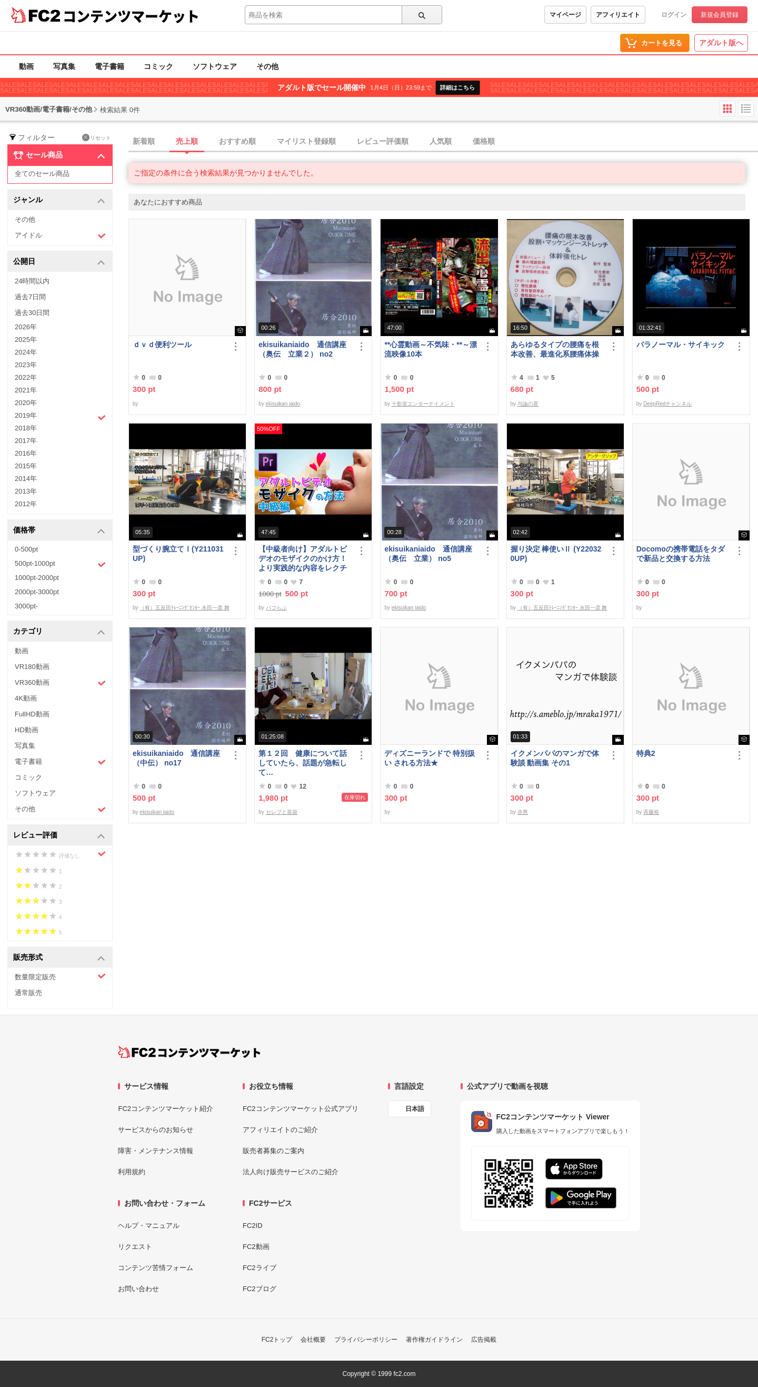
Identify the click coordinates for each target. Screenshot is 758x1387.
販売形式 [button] (59, 958)
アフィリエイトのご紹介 (280, 1130)
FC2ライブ (259, 1268)
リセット (96, 137)
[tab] (443, 141)
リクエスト (135, 1247)
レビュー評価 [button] (59, 836)
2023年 (26, 365)
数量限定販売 (60, 976)
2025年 (26, 339)
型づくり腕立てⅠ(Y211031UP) (178, 554)
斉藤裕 (651, 812)
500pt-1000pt (60, 564)
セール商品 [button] (59, 155)
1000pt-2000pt (37, 578)
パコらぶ (276, 608)
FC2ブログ (259, 1289)
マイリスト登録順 (306, 141)
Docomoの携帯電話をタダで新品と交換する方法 (680, 554)
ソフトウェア (215, 66)
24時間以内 (32, 281)
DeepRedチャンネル (667, 404)
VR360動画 (60, 682)
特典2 (645, 753)
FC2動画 (256, 1247)
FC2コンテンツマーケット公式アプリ (300, 1109)
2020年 (26, 403)
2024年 (26, 352)
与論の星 (527, 404)
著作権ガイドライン (434, 1339)
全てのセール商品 (42, 174)
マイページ (565, 14)
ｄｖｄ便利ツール (162, 344)
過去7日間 (30, 297)
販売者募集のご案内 (273, 1151)
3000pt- (26, 606)
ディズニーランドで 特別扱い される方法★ (429, 758)
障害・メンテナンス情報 (155, 1151)
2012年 (26, 504)
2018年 (26, 428)
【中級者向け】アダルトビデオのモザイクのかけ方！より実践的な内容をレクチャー (302, 559)
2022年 (26, 377)
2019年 (60, 416)
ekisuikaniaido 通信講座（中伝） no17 (176, 758)
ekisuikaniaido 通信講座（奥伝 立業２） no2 (302, 349)
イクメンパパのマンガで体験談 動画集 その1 (555, 758)
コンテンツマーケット (131, 16)
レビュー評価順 (382, 141)
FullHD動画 (32, 714)
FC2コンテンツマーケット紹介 (165, 1109)
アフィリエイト (618, 14)
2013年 (26, 491)
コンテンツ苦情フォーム (155, 1268)
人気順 (441, 141)
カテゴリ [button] (59, 632)
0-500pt (26, 549)
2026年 (26, 327)
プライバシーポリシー (365, 1339)
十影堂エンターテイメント (423, 404)
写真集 (64, 66)
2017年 (26, 441)
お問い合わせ (138, 1289)
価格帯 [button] (59, 531)
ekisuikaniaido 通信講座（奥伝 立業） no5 (428, 554)
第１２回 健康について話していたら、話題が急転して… (302, 762)
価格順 (484, 141)
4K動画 (26, 698)
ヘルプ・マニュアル (148, 1225)
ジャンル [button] (59, 200)
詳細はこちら (457, 87)
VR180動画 (32, 667)
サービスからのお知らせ (155, 1130)
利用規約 (131, 1172)
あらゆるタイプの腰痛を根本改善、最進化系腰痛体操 (555, 349)
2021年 (26, 390)
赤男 (522, 812)
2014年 (26, 479)
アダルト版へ (721, 42)
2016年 (26, 453)
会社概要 (313, 1339)
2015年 (26, 466)
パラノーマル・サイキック (680, 344)
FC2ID (253, 1225)
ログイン (673, 14)
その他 (267, 66)
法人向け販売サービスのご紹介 (290, 1172)
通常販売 (28, 993)
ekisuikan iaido (283, 404)
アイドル (60, 235)
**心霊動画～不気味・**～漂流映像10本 (430, 349)
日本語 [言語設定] (414, 1109)
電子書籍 (109, 66)
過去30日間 (32, 313)
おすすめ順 (237, 141)
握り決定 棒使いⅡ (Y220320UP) (556, 554)
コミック (158, 66)
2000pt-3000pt (37, 592)
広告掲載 (483, 1339)
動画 (26, 66)
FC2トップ (277, 1339)
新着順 (144, 141)
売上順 (187, 141)
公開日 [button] (59, 262)
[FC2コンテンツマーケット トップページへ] (189, 1052)
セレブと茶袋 (281, 812)
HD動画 (26, 730)
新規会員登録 (720, 14)
